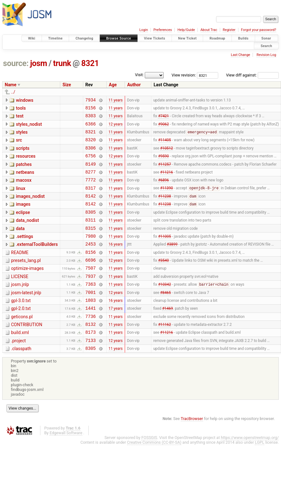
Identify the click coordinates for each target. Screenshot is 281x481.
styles (21, 135)
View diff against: (252, 75)
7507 (90, 289)
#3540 (163, 280)
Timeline (55, 38)
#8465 (165, 316)
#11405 (164, 145)
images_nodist (30, 207)
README (19, 270)
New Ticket (187, 38)
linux (20, 198)
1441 (90, 334)
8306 (90, 154)
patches (24, 171)
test (19, 117)
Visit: (139, 74)
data (20, 243)
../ (13, 91)
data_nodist (27, 234)
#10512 (166, 154)
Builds (243, 38)
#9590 (163, 163)
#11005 (164, 253)
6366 (90, 128)
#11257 (164, 172)
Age (113, 84)
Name (10, 84)
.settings (24, 252)
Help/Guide (186, 30)
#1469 (167, 334)
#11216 (166, 181)
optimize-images (27, 288)
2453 (90, 262)
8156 (90, 110)
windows (24, 100)
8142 (90, 208)
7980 (90, 253)
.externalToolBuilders (37, 261)
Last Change (240, 55)
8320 (90, 145)
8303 (90, 118)
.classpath (21, 378)
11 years (115, 100)
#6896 (163, 190)
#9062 (163, 127)
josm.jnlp (20, 306)
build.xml (20, 359)
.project (18, 369)
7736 (90, 343)
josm (38, 63)
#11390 (166, 199)
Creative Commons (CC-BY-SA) (154, 472)
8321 (90, 63)
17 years (115, 334)
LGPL (259, 472)
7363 (90, 307)
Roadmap (217, 38)
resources (25, 162)
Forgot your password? (258, 30)
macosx (23, 189)
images (23, 216)
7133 (90, 370)
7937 (90, 298)
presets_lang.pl (26, 279)
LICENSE (19, 297)
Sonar (266, 38)
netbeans (25, 180)
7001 (90, 316)
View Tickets (154, 38)
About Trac (209, 30)
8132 (90, 352)
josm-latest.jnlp (26, 315)
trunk (62, 63)
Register (229, 30)
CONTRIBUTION (26, 351)
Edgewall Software (66, 463)
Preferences (162, 30)
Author (134, 84)
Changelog (84, 38)
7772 (90, 190)
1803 (90, 325)
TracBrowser (192, 449)
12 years (115, 127)
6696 (90, 280)
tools (21, 109)
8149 (90, 172)
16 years (115, 262)
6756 (90, 163)
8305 (90, 226)
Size (66, 84)
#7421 (163, 118)
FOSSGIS (149, 468)
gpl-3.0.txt (21, 324)
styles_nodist (29, 127)
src (19, 144)
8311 (90, 235)
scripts (22, 153)
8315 (90, 244)
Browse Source (118, 38)
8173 (90, 360)
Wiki (31, 38)
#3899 (172, 262)
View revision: (184, 75)
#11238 (164, 208)
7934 (90, 101)
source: (16, 63)
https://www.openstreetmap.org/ (250, 468)
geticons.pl (22, 342)
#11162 (164, 352)
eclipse (23, 225)
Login (143, 30)
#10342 (164, 307)
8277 (90, 181)
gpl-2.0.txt (21, 333)
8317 (90, 199)
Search (266, 46)
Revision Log (266, 55)
